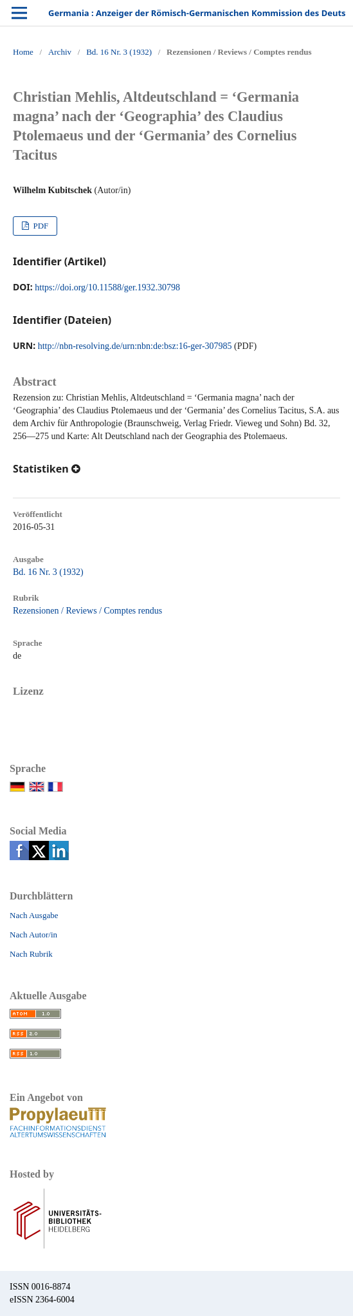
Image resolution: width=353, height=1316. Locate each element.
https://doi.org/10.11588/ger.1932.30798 (107, 287)
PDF (39, 225)
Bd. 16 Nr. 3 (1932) (119, 52)
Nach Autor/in (33, 934)
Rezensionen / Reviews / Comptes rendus (87, 611)
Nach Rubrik (31, 954)
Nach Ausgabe (34, 915)
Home (23, 52)
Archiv (59, 52)
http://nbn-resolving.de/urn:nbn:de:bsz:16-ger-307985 (135, 346)
